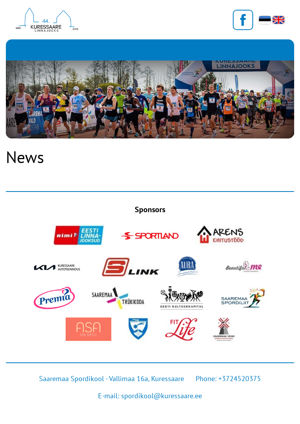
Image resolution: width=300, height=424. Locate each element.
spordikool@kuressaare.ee (161, 395)
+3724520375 (239, 378)
